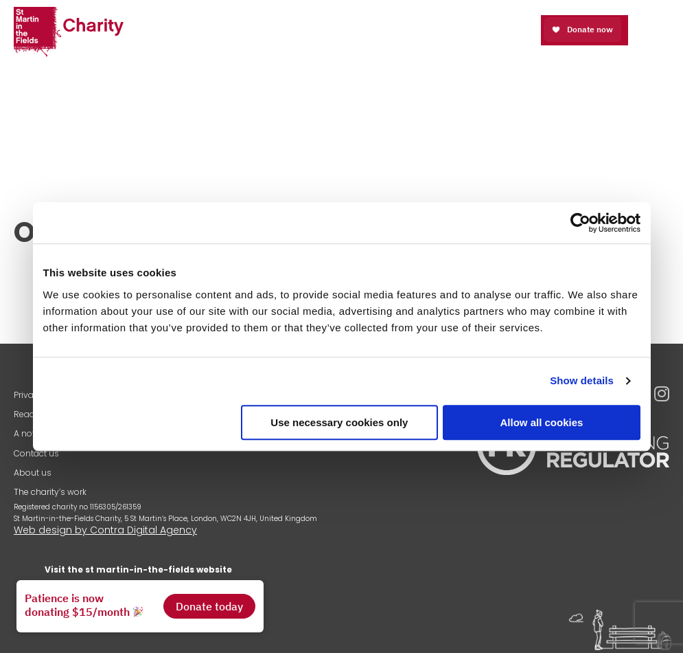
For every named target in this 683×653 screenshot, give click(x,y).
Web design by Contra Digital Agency (105, 530)
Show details (582, 380)
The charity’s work (50, 492)
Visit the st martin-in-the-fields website (138, 569)
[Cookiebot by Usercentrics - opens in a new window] (580, 222)
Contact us (36, 453)
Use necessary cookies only (339, 422)
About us (32, 472)
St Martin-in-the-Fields (69, 32)
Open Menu (657, 29)
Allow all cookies (541, 422)
